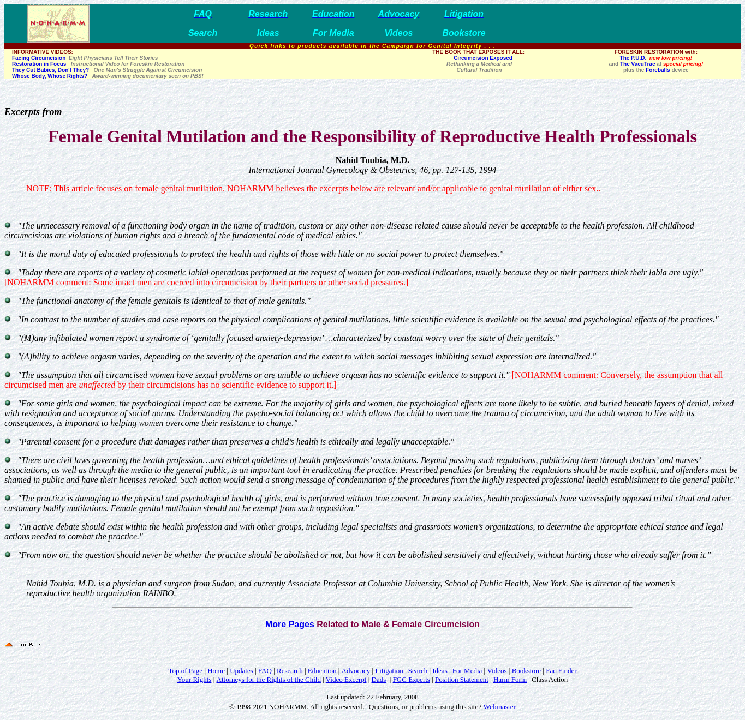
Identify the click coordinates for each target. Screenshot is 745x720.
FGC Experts (411, 679)
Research (290, 671)
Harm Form (510, 679)
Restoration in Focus (39, 64)
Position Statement (461, 679)
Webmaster (499, 707)
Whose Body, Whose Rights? (49, 76)
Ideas (439, 671)
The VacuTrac (637, 64)
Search (417, 671)
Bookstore (526, 671)
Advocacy (356, 671)
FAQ (265, 671)
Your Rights (194, 679)
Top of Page (185, 671)
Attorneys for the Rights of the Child (269, 679)
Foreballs (658, 70)
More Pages (289, 624)
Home (216, 671)
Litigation (389, 671)
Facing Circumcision (38, 58)
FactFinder (561, 671)
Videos (496, 671)
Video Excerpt (346, 679)
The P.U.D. (633, 58)
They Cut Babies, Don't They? (50, 70)
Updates (241, 671)
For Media (467, 671)
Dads (379, 679)
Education (322, 671)
